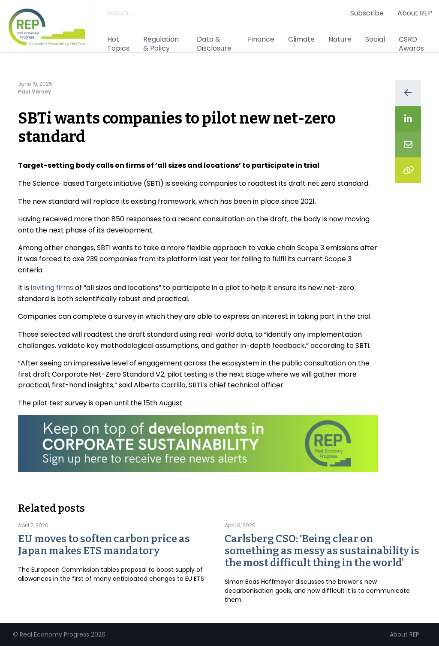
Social (375, 39)
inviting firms (52, 288)
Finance (261, 39)
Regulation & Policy (161, 43)
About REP (414, 13)
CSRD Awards (411, 43)
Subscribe (367, 13)
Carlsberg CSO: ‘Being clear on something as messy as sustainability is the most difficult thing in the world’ (322, 551)
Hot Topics (118, 43)
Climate (301, 39)
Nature (340, 39)
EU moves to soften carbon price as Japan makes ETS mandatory (104, 545)
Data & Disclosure (214, 43)
